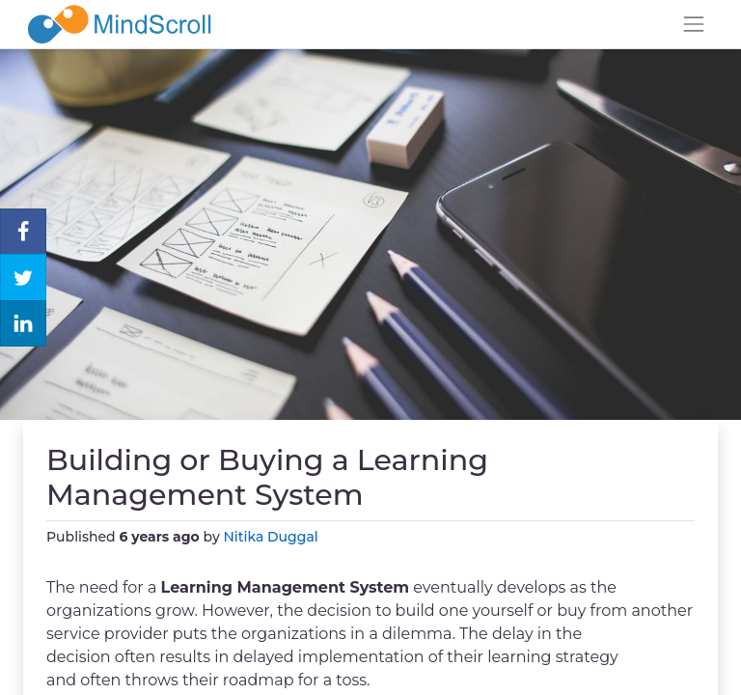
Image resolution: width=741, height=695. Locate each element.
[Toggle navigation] (694, 24)
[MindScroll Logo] (119, 24)
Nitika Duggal (271, 536)
